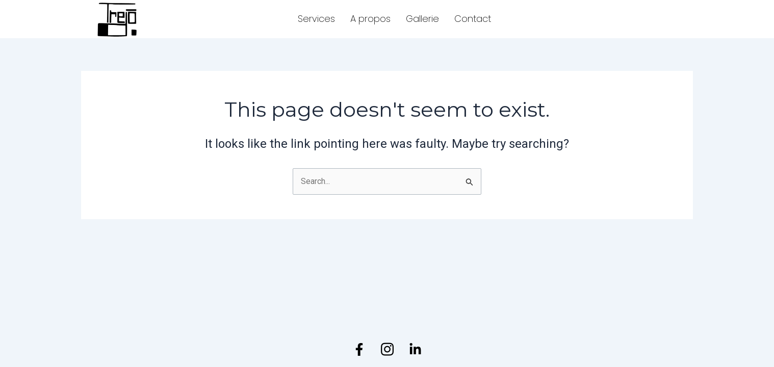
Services (316, 18)
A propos (370, 18)
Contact (472, 18)
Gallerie (422, 18)
